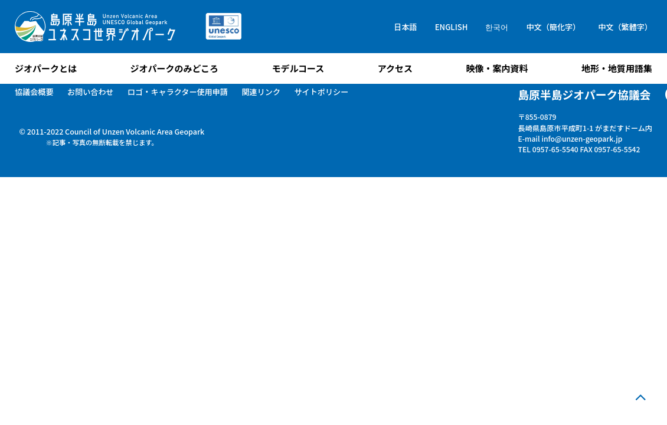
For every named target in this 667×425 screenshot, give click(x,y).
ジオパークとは (46, 68)
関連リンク (260, 91)
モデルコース (298, 68)
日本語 (405, 26)
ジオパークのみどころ (174, 68)
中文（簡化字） (553, 26)
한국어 (496, 26)
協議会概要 (34, 91)
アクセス (395, 68)
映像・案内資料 (497, 68)
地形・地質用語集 (616, 68)
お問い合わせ (90, 91)
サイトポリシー (321, 91)
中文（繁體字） (625, 26)
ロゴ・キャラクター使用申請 (177, 91)
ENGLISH (451, 26)
